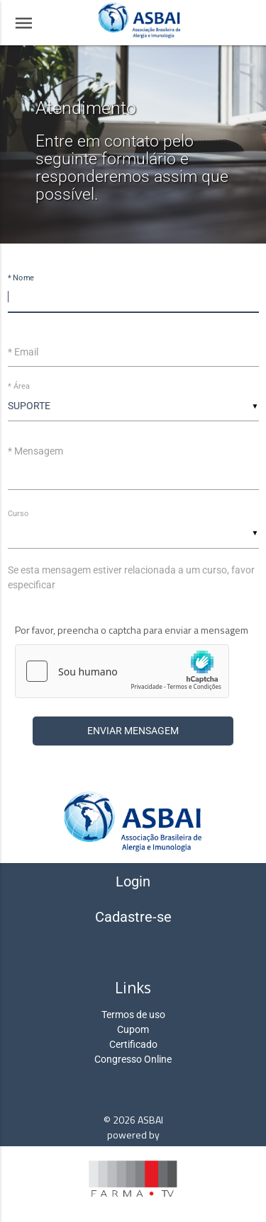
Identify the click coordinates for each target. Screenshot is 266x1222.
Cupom (133, 1029)
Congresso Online (133, 1059)
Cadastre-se (133, 916)
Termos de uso (133, 1014)
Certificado (133, 1044)
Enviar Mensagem (133, 730)
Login (133, 881)
